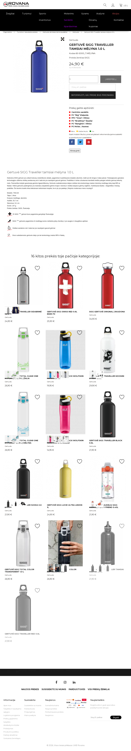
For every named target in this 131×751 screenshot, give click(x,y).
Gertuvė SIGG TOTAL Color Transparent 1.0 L (19, 572)
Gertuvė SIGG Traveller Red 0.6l (22, 636)
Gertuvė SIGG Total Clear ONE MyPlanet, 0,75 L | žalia (21, 379)
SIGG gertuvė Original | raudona (107, 314)
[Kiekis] (83, 79)
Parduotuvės (74, 672)
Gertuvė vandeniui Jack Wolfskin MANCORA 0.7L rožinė (65, 444)
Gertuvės (8, 319)
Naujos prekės (27, 672)
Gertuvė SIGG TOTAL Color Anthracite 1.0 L (61, 572)
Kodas (72, 53)
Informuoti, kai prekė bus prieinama (94, 96)
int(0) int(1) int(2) (65, 352)
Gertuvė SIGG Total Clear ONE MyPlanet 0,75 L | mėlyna (21, 444)
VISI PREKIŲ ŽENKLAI (96, 672)
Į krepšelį (111, 79)
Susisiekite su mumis (51, 672)
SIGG (87, 57)
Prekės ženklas (76, 57)
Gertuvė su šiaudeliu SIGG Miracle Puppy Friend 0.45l (103, 508)
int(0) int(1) (23, 288)
